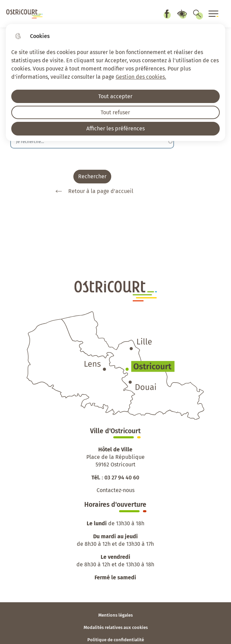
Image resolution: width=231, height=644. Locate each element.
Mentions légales (115, 615)
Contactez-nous (115, 490)
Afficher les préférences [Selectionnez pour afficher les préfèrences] (115, 128)
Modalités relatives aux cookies (116, 627)
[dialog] (115, 82)
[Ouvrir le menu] (214, 14)
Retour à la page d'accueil (92, 191)
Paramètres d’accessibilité (181, 14)
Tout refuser (115, 112)
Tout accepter (115, 96)
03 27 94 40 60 (121, 477)
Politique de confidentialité (115, 639)
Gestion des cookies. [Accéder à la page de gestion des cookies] (141, 77)
